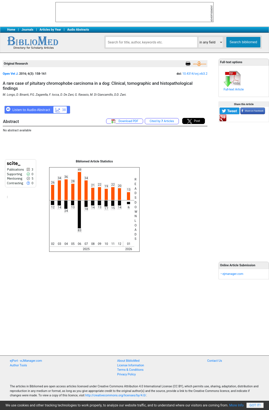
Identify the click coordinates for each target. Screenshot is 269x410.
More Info (236, 405)
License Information (130, 365)
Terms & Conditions (130, 370)
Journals (27, 29)
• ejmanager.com (232, 274)
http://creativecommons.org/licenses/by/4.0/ (115, 395)
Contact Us (214, 361)
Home (11, 29)
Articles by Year (50, 29)
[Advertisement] (244, 189)
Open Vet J (10, 74)
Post (193, 121)
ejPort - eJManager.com (26, 361)
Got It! (255, 405)
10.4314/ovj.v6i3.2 (194, 74)
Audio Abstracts (78, 29)
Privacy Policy (126, 374)
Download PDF (124, 121)
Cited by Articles (162, 121)
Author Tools (18, 365)
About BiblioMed (128, 361)
